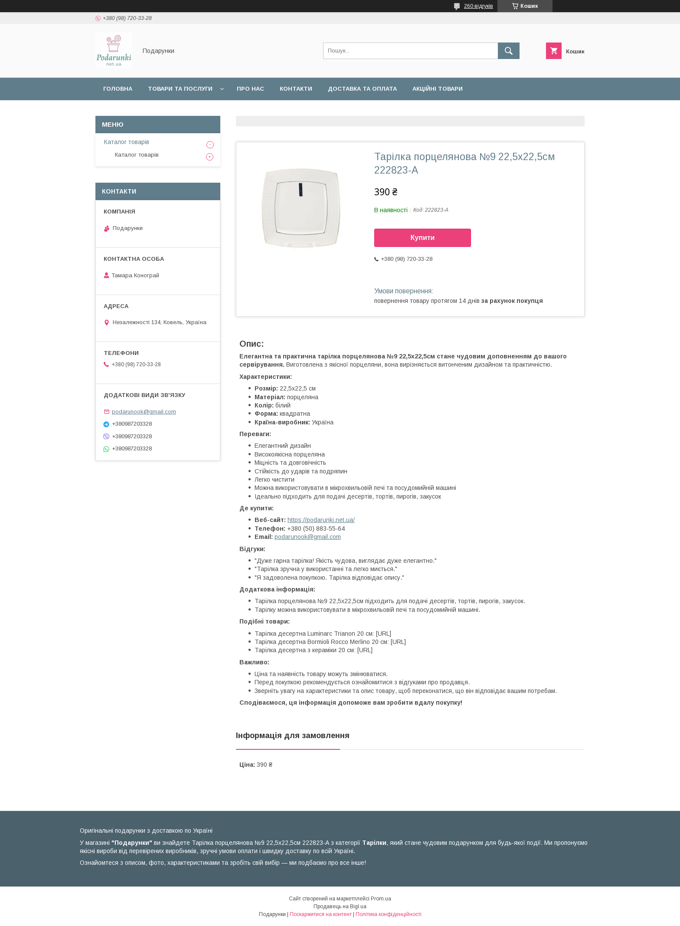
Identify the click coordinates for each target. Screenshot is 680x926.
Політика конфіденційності (389, 914)
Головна (117, 88)
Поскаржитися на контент (321, 914)
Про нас (250, 88)
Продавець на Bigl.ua (340, 906)
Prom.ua (381, 899)
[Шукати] (509, 51)
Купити (423, 237)
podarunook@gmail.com (308, 536)
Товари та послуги (180, 88)
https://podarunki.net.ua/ (321, 519)
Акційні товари (437, 88)
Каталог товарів (126, 141)
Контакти (296, 88)
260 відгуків (478, 6)
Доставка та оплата (362, 88)
